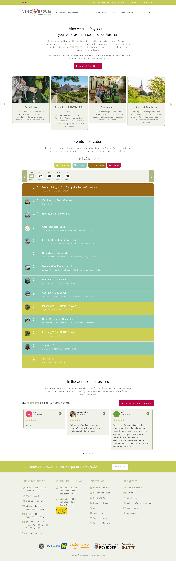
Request (141, 12)
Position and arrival (101, 507)
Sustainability (99, 512)
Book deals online (89, 65)
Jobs (95, 523)
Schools (85, 12)
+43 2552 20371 (119, 2)
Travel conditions (100, 528)
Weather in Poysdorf (102, 538)
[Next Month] (97, 158)
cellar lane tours (66, 44)
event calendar (119, 151)
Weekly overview (134, 502)
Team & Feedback (34, 548)
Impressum (92, 570)
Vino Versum (132, 528)
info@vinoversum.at (100, 2)
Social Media (132, 523)
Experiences (73, 12)
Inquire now (120, 481)
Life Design (85, 570)
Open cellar (132, 512)
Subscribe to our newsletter (139, 517)
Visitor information (100, 12)
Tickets (62, 12)
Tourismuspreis (100, 533)
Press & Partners (100, 517)
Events (130, 507)
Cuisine (114, 12)
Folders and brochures (103, 502)
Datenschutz (101, 570)
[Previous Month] (93, 158)
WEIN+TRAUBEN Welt (78, 47)
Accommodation (127, 12)
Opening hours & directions (141, 2)
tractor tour (125, 44)
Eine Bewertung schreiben (136, 418)
